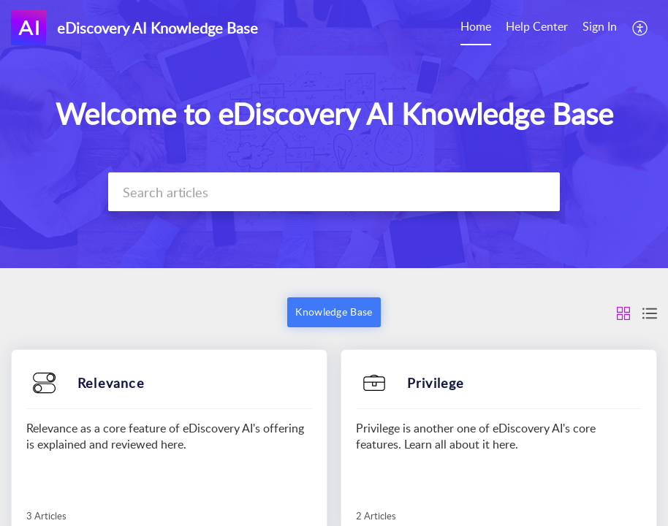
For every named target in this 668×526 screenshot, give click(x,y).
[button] (640, 28)
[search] (334, 191)
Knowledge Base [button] (333, 312)
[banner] (334, 134)
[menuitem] (475, 27)
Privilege (436, 383)
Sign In (599, 26)
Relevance (111, 383)
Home (475, 26)
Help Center (537, 26)
